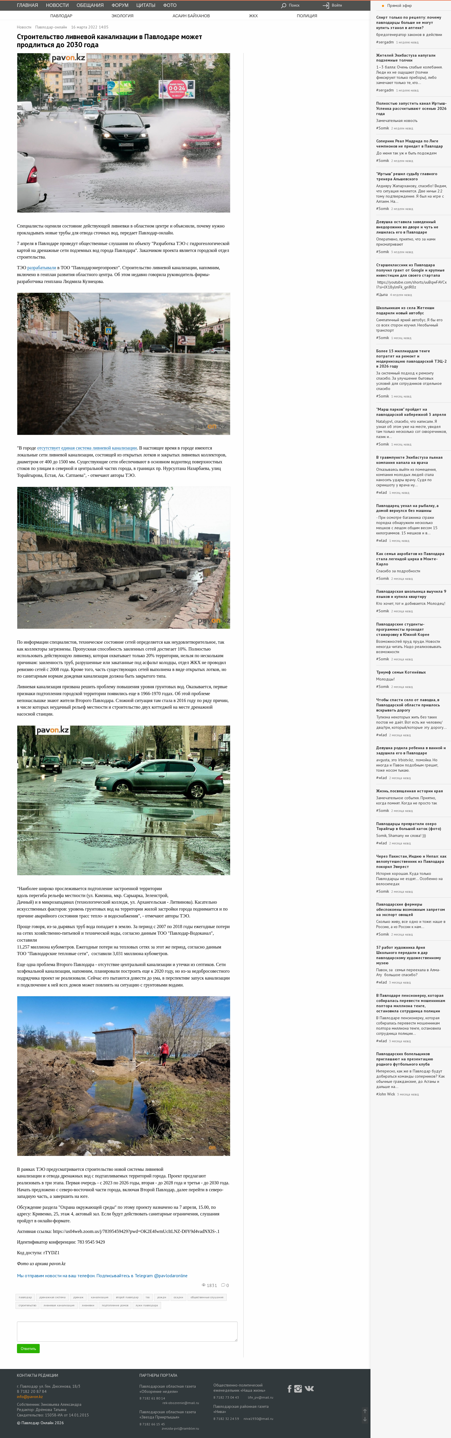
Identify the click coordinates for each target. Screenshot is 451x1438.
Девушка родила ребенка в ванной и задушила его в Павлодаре (411, 750)
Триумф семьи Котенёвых (401, 672)
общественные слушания (207, 1297)
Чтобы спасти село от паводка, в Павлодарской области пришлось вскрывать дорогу (408, 705)
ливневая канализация (59, 1305)
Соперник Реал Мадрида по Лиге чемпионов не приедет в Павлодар (409, 143)
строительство (27, 1305)
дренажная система (52, 1297)
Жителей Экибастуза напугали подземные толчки (405, 58)
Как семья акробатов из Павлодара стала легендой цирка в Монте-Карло (410, 559)
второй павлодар (127, 1297)
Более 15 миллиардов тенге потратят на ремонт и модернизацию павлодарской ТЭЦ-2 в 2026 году (411, 358)
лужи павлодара (147, 1305)
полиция (307, 16)
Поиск (290, 5)
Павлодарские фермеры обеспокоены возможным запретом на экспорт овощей (410, 909)
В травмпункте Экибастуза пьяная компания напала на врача (409, 460)
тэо (148, 1297)
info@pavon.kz (30, 1396)
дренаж (78, 1297)
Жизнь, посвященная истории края (409, 790)
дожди (161, 1297)
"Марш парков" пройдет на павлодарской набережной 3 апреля (411, 412)
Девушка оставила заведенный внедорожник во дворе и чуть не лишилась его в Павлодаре (407, 227)
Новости (57, 5)
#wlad (381, 492)
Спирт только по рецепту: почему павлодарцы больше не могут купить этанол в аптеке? (408, 22)
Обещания (90, 5)
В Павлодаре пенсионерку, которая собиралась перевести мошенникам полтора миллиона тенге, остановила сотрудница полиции (410, 1003)
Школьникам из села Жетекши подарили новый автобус (405, 310)
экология (123, 16)
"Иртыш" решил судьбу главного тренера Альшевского (406, 176)
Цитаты (145, 5)
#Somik (382, 128)
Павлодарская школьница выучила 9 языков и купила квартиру (411, 594)
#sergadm (385, 42)
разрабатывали (41, 267)
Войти (332, 5)
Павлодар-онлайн (51, 27)
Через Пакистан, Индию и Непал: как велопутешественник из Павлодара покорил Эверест (411, 861)
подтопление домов (115, 1305)
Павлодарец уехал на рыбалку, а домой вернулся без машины (407, 508)
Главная (27, 5)
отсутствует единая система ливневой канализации (87, 447)
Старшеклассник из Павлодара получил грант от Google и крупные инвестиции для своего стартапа (410, 270)
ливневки (88, 1305)
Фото (170, 5)
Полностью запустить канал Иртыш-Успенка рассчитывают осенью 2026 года (411, 108)
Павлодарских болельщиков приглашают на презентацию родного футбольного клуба (404, 1059)
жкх (253, 16)
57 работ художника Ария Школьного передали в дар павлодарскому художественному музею (408, 955)
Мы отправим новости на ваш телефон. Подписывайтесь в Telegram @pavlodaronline (102, 1275)
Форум (120, 5)
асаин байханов (191, 16)
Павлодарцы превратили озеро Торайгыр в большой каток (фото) (408, 826)
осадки (178, 1297)
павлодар (25, 1297)
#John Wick (385, 1094)
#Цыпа (382, 294)
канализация (99, 1297)
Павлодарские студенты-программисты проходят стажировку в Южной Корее (402, 629)
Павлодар (61, 16)
